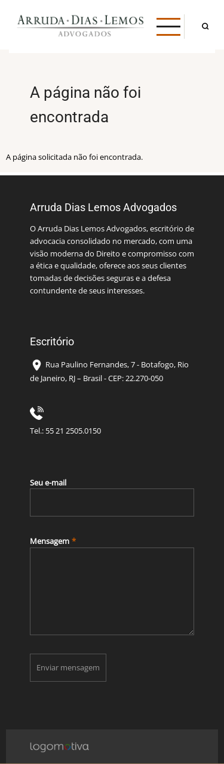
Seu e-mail (48, 482)
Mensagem (49, 541)
